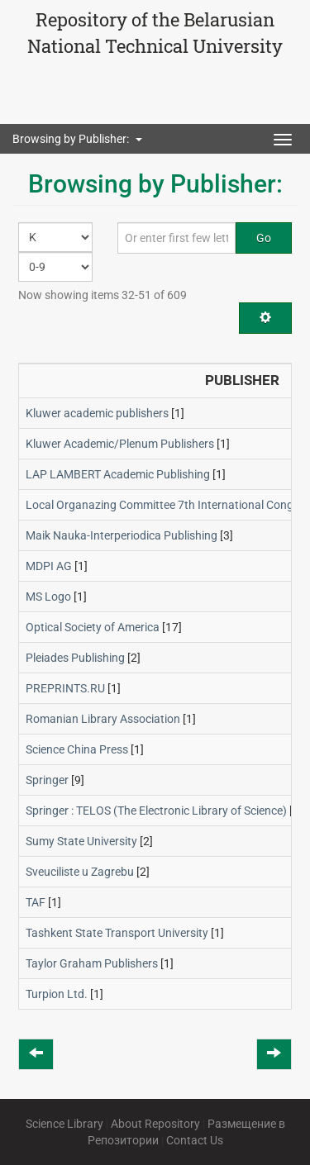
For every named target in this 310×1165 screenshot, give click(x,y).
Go (263, 238)
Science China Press (77, 749)
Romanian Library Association (103, 718)
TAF (35, 902)
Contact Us (194, 1140)
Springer (47, 780)
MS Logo (48, 596)
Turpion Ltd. (57, 994)
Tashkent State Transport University (117, 932)
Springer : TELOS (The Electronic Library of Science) (156, 810)
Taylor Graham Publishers (92, 963)
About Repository (155, 1123)
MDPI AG (49, 566)
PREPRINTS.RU (65, 688)
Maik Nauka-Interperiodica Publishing (121, 535)
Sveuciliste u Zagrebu (80, 871)
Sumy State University (81, 841)
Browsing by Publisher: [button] (77, 138)
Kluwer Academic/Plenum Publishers (120, 443)
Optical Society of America (93, 627)
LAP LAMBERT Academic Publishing (118, 474)
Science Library (64, 1123)
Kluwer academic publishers (97, 413)
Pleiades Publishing (75, 657)
